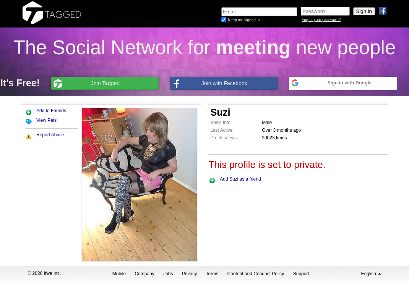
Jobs (168, 273)
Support (301, 273)
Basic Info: (221, 122)
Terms (212, 273)
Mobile (119, 273)
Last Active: (222, 130)
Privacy (189, 273)
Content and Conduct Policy (255, 273)
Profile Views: (224, 137)
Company (144, 273)
